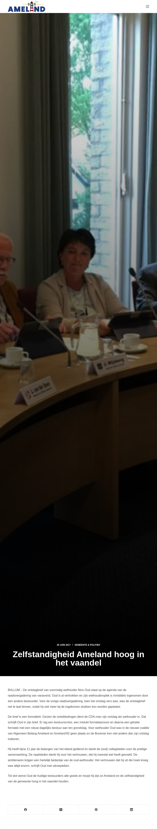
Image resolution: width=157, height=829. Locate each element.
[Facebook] (25, 809)
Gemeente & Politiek (87, 645)
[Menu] (147, 6)
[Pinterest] (96, 809)
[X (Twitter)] (61, 809)
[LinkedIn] (131, 809)
